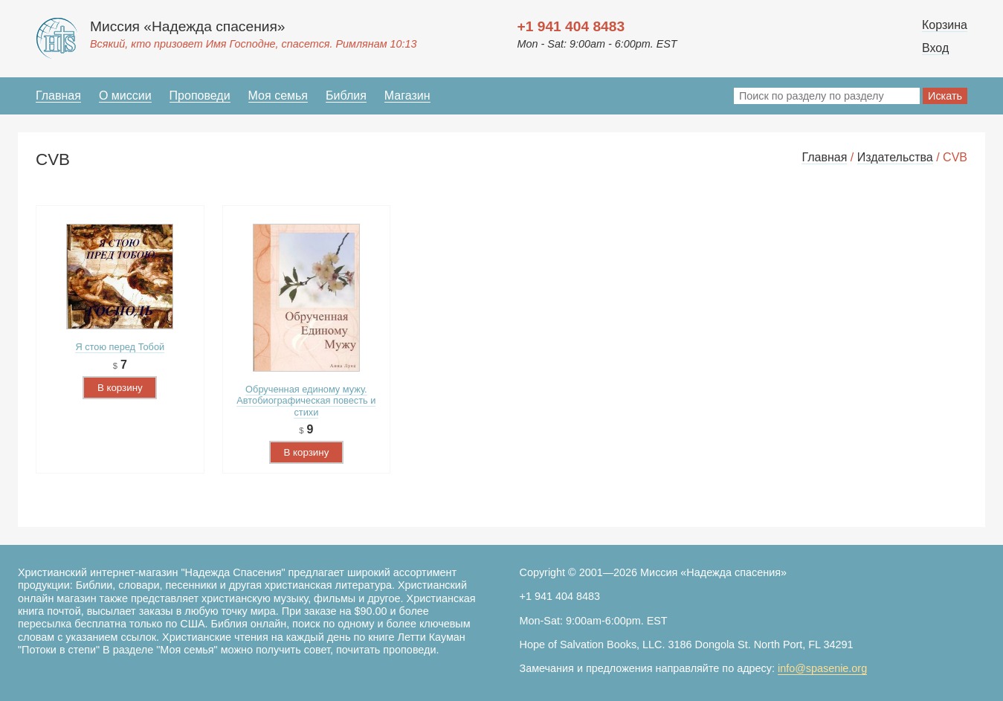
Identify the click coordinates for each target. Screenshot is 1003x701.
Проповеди (200, 95)
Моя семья (278, 95)
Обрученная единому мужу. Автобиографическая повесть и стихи (305, 401)
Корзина (944, 25)
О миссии (125, 95)
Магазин (407, 95)
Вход (935, 48)
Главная (58, 95)
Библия (346, 95)
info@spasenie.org (822, 668)
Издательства (895, 157)
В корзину (120, 387)
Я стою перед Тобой (119, 346)
